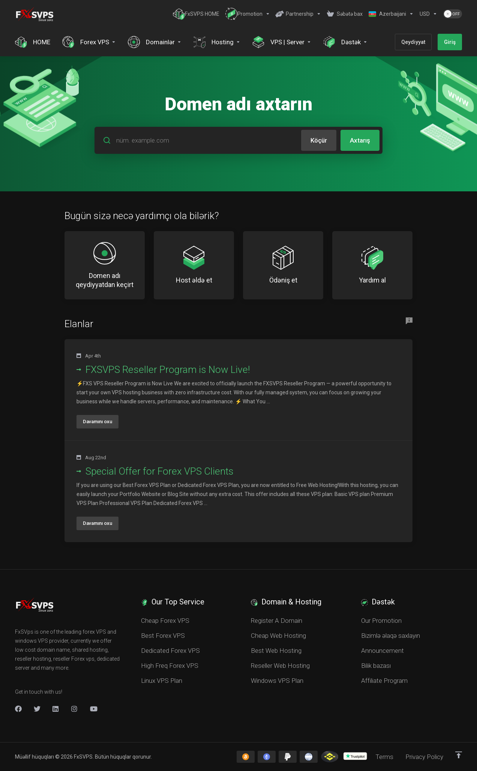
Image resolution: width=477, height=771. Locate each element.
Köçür (318, 140)
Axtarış (360, 140)
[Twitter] (37, 708)
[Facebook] (18, 708)
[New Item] (74, 708)
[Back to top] (458, 754)
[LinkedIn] (55, 708)
